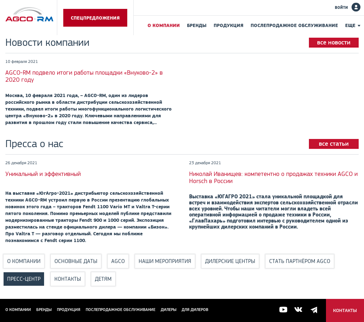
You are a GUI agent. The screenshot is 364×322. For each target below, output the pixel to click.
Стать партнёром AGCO (299, 261)
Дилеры (168, 309)
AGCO (118, 261)
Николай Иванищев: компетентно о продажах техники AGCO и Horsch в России (273, 177)
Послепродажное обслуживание (294, 25)
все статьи (334, 143)
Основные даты (75, 261)
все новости (333, 42)
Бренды (197, 25)
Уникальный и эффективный (43, 173)
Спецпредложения (95, 18)
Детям (103, 279)
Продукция (228, 25)
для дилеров (195, 309)
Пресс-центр (24, 279)
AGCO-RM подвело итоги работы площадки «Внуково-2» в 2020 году (84, 76)
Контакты (67, 279)
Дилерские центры (230, 261)
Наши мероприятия (165, 261)
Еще (350, 25)
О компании (164, 25)
